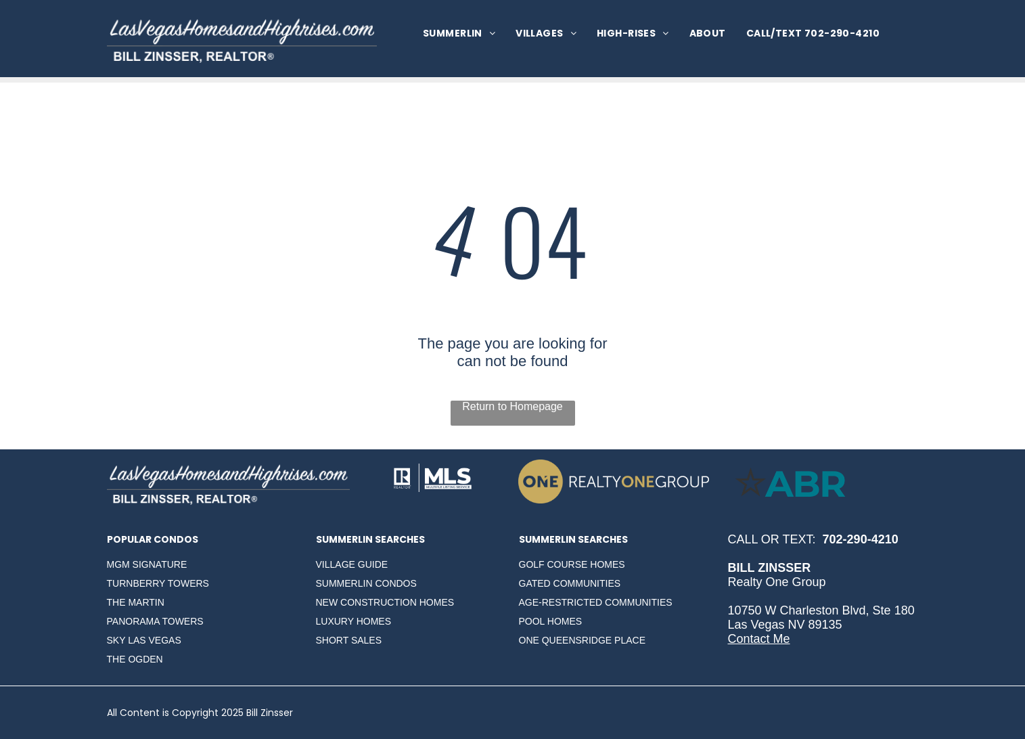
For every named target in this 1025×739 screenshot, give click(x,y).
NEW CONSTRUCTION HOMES (385, 602)
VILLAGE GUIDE (352, 564)
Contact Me (759, 639)
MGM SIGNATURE (147, 564)
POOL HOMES (551, 621)
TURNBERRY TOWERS (158, 583)
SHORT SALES (349, 640)
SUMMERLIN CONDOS (366, 583)
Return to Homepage (512, 406)
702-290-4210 (860, 539)
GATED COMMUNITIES (570, 583)
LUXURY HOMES (354, 621)
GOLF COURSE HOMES (572, 564)
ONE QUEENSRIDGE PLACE (582, 640)
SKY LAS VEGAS (144, 640)
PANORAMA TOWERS (155, 621)
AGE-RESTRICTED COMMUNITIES (596, 602)
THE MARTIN (135, 602)
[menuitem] (459, 33)
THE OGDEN (135, 659)
